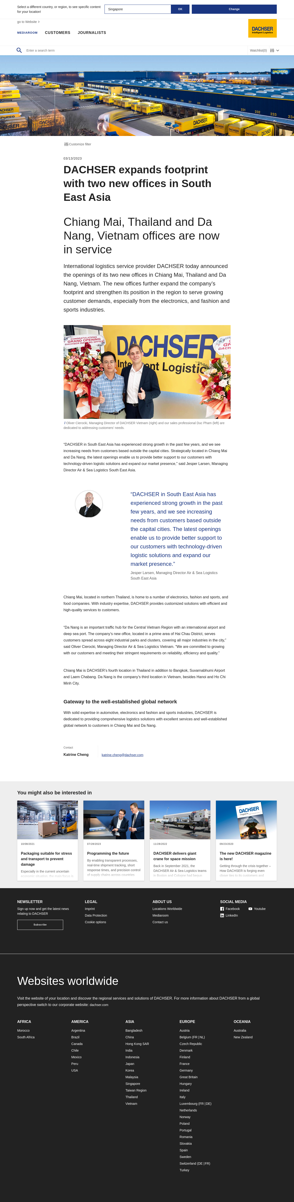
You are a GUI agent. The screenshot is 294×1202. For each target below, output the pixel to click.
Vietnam (131, 1103)
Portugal (186, 1130)
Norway (185, 1117)
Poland (185, 1123)
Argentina (78, 1030)
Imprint (90, 909)
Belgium (185, 1037)
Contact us (160, 922)
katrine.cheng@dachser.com (125, 755)
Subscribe (40, 924)
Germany (186, 1070)
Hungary (186, 1084)
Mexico (76, 1057)
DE (208, 1103)
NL (202, 1037)
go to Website (29, 22)
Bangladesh (133, 1030)
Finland (185, 1057)
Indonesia (132, 1057)
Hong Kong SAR (137, 1044)
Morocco (23, 1030)
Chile (75, 1050)
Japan (129, 1064)
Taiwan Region (136, 1090)
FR (195, 1037)
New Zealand (243, 1037)
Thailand (131, 1097)
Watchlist (258, 50)
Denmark (186, 1050)
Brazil (75, 1037)
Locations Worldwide (167, 909)
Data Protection (96, 915)
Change (234, 9)
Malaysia (131, 1077)
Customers (62, 33)
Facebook (230, 909)
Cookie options (95, 922)
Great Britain (189, 1077)
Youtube (257, 909)
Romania (186, 1137)
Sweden (185, 1157)
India (128, 1050)
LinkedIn (229, 915)
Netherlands (188, 1110)
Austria (185, 1030)
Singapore (132, 1084)
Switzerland (188, 1163)
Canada (77, 1044)
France (185, 1064)
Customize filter (77, 144)
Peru (74, 1064)
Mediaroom (29, 33)
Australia (240, 1030)
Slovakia (186, 1143)
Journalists (97, 33)
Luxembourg (189, 1103)
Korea (129, 1070)
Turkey (184, 1170)
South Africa (26, 1037)
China (129, 1037)
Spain (184, 1150)
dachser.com (100, 1005)
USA (74, 1070)
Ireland (184, 1090)
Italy (183, 1097)
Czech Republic (191, 1044)
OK (180, 9)
